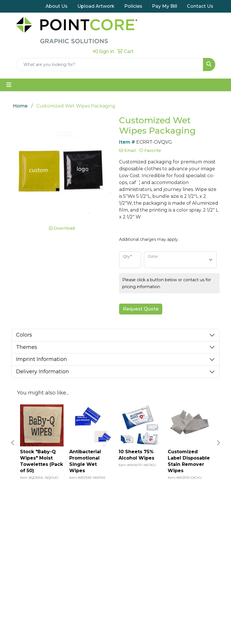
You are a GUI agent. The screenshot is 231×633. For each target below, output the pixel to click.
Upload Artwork (95, 6)
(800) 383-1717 (198, 568)
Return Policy (47, 591)
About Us (57, 6)
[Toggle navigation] (9, 84)
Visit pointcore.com (89, 595)
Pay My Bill (164, 6)
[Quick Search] (109, 64)
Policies (133, 6)
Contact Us (200, 6)
